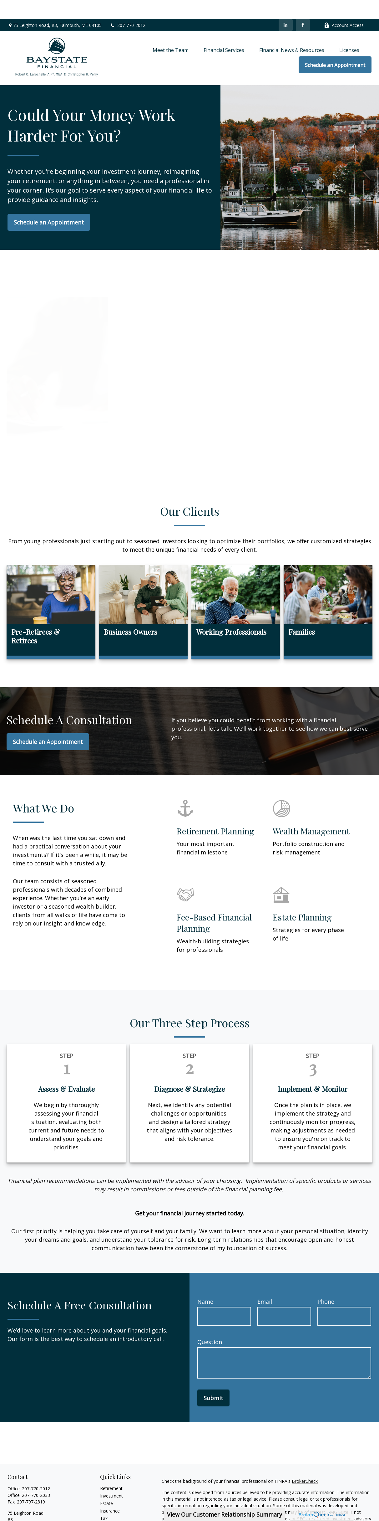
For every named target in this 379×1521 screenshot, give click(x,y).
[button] (170, 31)
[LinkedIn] (286, 6)
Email (264, 1282)
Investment (111, 1477)
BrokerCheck (305, 1462)
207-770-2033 (36, 1476)
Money (107, 1507)
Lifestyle (108, 1515)
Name (205, 1282)
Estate (106, 1484)
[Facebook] (303, 6)
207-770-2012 (127, 6)
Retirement (111, 1469)
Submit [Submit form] (213, 1379)
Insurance (110, 1492)
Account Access (344, 6)
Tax (104, 1500)
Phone (325, 1282)
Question (209, 1323)
